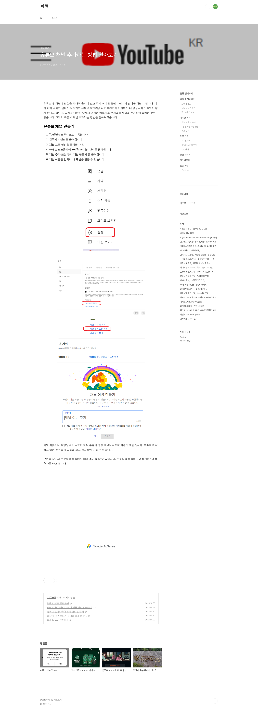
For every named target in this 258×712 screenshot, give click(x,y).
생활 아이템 (185, 155)
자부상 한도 (185, 280)
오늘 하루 (184, 165)
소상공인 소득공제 (187, 272)
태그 (54, 18)
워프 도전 (185, 131)
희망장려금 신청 (198, 280)
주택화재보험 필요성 (201, 263)
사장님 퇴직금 (185, 263)
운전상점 (211, 254)
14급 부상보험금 (187, 284)
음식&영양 (185, 141)
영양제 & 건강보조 (189, 145)
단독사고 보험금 (186, 254)
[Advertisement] (101, 497)
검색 (207, 6)
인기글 (192, 203)
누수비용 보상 (203, 293)
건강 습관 (51, 597)
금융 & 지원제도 (187, 99)
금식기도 (185, 170)
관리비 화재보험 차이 (205, 272)
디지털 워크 (185, 117)
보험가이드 (186, 104)
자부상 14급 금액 (200, 229)
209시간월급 (201, 289)
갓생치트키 (185, 160)
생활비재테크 (201, 284)
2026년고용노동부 (206, 259)
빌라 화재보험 (203, 276)
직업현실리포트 (187, 112)
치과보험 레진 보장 (187, 293)
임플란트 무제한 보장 (188, 319)
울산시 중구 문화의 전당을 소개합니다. (67, 615)
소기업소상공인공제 (188, 259)
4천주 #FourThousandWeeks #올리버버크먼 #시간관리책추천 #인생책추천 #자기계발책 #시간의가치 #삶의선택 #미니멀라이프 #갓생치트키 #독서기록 (198, 244)
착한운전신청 (200, 254)
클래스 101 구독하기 (57, 619)
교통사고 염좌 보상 (187, 276)
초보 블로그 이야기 (189, 122)
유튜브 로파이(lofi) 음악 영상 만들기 (65, 611)
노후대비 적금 (185, 229)
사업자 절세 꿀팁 (187, 233)
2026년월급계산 (187, 289)
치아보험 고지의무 (187, 267)
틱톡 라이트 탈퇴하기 (58, 603)
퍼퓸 (44, 6)
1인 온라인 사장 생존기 (190, 126)
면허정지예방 (199, 306)
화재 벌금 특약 (186, 306)
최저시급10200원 (204, 267)
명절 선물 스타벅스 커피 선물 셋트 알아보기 (69, 607)
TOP (215, 701)
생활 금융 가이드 (188, 108)
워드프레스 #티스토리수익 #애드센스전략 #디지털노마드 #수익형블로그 (198, 299)
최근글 (183, 203)
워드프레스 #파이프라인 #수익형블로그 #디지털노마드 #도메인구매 (198, 312)
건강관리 (185, 149)
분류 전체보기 (186, 93)
